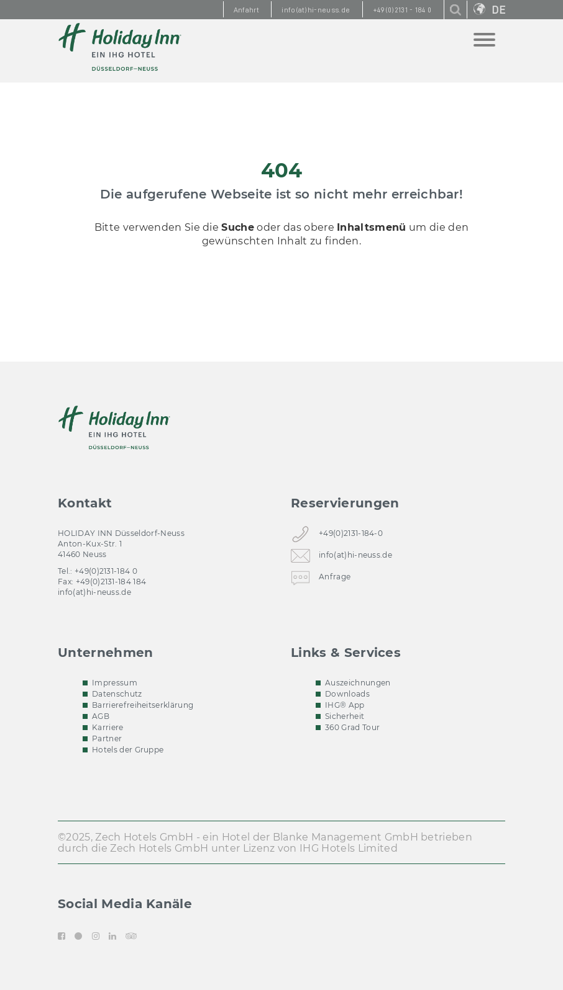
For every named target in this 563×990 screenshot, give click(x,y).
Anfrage (334, 579)
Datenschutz (117, 693)
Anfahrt (246, 10)
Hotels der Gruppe (127, 749)
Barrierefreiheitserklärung (142, 705)
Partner (107, 738)
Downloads (347, 693)
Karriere (108, 727)
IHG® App (345, 705)
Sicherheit (344, 716)
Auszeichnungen (357, 682)
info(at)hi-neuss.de (94, 592)
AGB (100, 716)
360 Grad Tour (352, 727)
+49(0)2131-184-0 (351, 535)
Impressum (114, 682)
